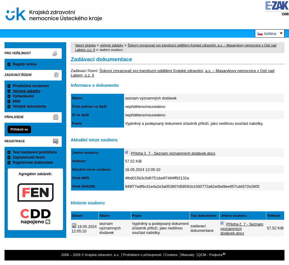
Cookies (171, 255)
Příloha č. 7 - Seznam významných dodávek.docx (173, 153)
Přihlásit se (19, 129)
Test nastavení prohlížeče (35, 152)
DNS (16, 101)
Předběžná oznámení (31, 86)
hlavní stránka (85, 45)
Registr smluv (25, 64)
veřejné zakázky (111, 45)
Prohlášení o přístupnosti (142, 255)
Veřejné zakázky (27, 91)
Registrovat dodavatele (33, 162)
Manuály (187, 255)
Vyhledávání (23, 96)
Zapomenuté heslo (29, 157)
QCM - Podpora (210, 255)
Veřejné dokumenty (29, 106)
